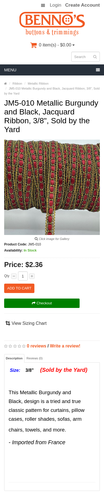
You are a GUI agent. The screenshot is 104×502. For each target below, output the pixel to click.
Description (14, 358)
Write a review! (65, 346)
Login (55, 5)
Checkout (42, 303)
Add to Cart (19, 288)
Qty (6, 276)
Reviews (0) (35, 358)
